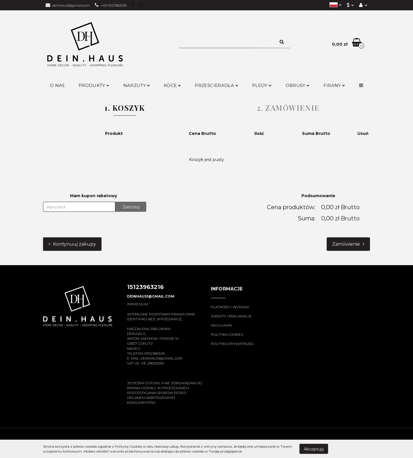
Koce (172, 85)
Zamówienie (348, 244)
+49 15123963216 (110, 5)
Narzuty (136, 85)
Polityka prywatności (232, 343)
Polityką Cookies (128, 446)
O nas (57, 85)
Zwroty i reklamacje (231, 316)
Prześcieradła (216, 85)
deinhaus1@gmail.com (68, 5)
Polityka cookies (227, 334)
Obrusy (298, 85)
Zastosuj (130, 206)
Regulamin (221, 325)
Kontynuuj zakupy (72, 244)
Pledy (262, 85)
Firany (334, 85)
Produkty (94, 85)
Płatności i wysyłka (230, 307)
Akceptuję (314, 448)
